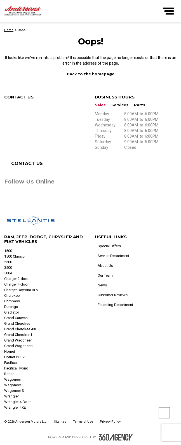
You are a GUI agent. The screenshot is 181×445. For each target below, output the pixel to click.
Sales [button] (100, 105)
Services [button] (119, 105)
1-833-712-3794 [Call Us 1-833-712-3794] (37, 121)
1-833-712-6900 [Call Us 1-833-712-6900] (33, 127)
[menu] (168, 11)
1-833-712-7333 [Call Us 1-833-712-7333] (38, 133)
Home (8, 30)
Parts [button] (139, 105)
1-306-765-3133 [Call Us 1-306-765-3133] (41, 138)
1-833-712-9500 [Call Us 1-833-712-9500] (33, 144)
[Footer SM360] (116, 437)
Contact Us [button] (27, 163)
